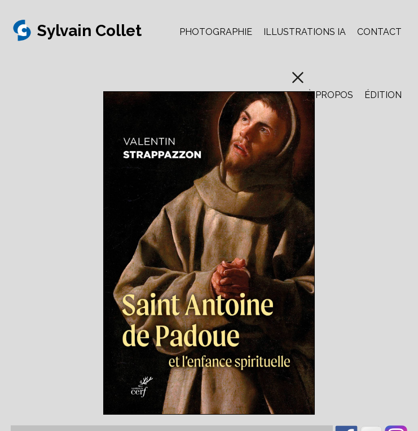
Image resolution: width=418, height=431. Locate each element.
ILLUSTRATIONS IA (304, 31)
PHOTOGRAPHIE (215, 31)
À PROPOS (330, 95)
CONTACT (379, 31)
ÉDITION (383, 95)
